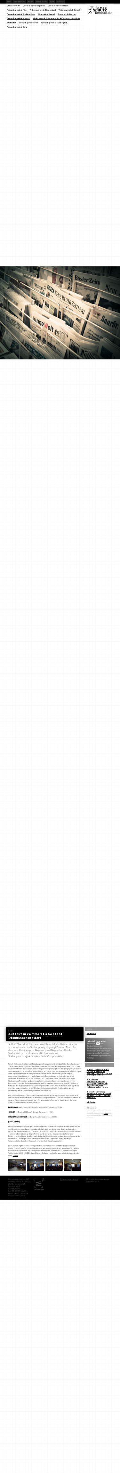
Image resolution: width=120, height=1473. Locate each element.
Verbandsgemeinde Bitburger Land (43, 10)
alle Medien (91, 1102)
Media (30, 2)
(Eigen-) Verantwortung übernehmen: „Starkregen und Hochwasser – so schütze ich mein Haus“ (99, 1094)
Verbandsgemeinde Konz (17, 27)
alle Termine (91, 1033)
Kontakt (60, 2)
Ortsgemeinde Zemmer (67, 14)
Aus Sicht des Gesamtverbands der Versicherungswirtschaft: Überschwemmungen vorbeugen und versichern (97, 1083)
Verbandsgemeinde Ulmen (58, 6)
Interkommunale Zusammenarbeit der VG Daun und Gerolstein (56, 18)
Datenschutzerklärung (69, 1179)
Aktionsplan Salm (13, 6)
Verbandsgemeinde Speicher (34, 6)
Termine (16, 1122)
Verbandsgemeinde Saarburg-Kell (54, 23)
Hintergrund (19, 2)
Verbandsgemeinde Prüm (17, 10)
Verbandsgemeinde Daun (28, 23)
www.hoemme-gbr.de (16, 1196)
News (9, 2)
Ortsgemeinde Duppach (46, 14)
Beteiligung (41, 2)
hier (98, 1043)
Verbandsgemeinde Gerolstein (70, 10)
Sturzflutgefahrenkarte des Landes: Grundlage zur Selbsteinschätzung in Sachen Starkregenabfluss (99, 1072)
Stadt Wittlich (11, 23)
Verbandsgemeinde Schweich (18, 18)
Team (52, 2)
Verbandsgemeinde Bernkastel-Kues (21, 14)
